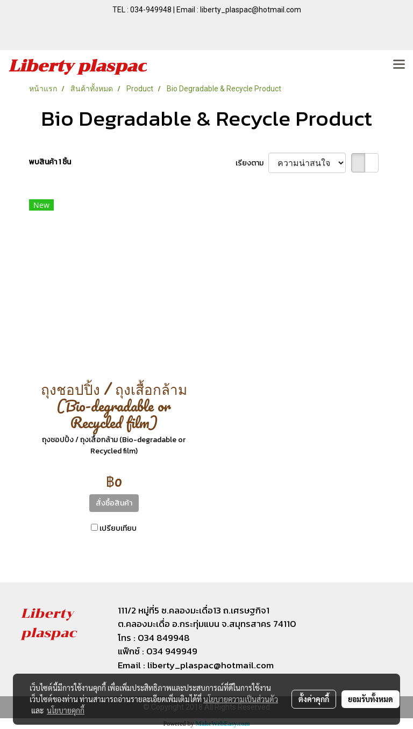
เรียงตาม (252, 163)
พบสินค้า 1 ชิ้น (50, 162)
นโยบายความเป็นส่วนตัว (240, 699)
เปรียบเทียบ (118, 528)
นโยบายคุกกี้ (65, 710)
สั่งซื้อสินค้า (114, 503)
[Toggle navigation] (399, 65)
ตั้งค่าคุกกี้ (313, 699)
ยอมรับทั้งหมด (370, 699)
